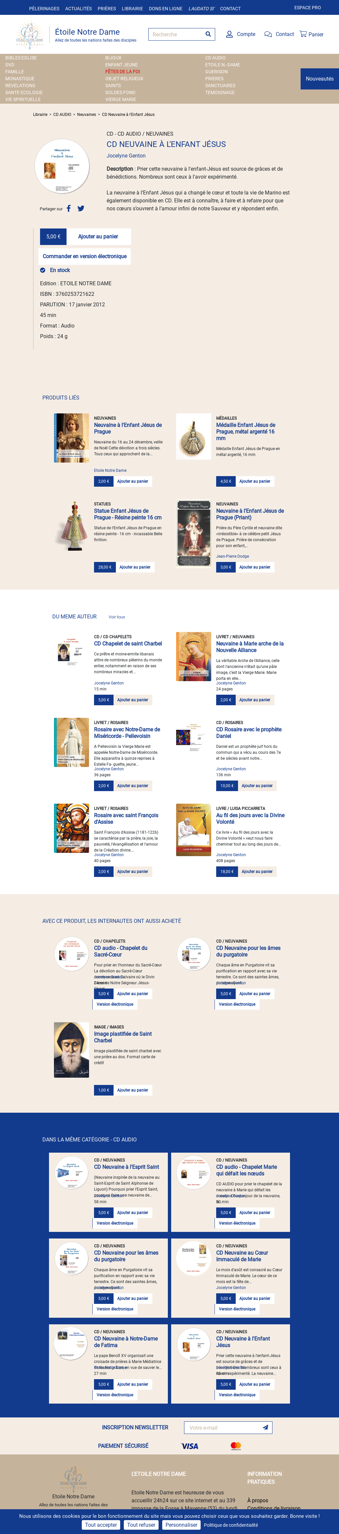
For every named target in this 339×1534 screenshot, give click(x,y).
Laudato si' (201, 8)
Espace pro (307, 7)
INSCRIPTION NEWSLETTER (135, 1427)
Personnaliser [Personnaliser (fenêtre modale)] (181, 1525)
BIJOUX (113, 57)
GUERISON (216, 71)
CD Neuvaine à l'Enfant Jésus (128, 114)
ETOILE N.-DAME (222, 64)
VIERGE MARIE (120, 99)
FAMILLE (14, 71)
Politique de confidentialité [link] (231, 1525)
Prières (107, 8)
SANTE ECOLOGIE (24, 92)
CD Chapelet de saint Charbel (128, 644)
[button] (37, 166)
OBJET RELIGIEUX (124, 78)
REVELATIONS (20, 85)
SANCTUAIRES (220, 85)
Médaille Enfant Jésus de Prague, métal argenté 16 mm (245, 431)
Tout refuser (141, 1525)
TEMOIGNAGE (220, 92)
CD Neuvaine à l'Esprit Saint (126, 1167)
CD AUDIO (215, 57)
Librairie (132, 8)
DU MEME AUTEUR (88, 616)
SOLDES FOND (120, 92)
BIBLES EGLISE (21, 57)
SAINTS (113, 85)
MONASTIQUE (19, 78)
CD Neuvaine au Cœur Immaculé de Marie (242, 1256)
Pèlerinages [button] (44, 8)
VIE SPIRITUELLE (23, 99)
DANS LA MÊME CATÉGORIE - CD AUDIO (89, 1139)
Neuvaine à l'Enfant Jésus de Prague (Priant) (250, 514)
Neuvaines (86, 114)
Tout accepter (101, 1525)
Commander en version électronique (84, 256)
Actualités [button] (78, 8)
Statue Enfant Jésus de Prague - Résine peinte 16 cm (128, 514)
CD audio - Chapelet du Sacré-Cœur (120, 951)
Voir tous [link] (117, 616)
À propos (257, 1500)
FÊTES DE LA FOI (122, 71)
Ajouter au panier (98, 236)
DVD (9, 64)
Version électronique (115, 1004)
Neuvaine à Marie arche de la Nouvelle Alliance (250, 647)
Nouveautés (320, 79)
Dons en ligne (165, 8)
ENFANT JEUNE (121, 64)
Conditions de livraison (274, 1508)
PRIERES (214, 78)
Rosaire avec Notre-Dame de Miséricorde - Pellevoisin (127, 732)
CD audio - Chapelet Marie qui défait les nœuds (246, 1170)
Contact (230, 8)
